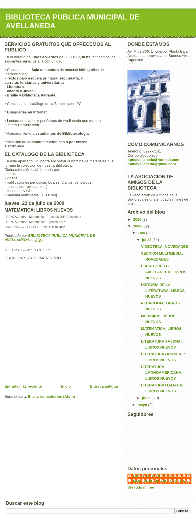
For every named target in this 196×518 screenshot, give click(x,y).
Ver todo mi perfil (142, 487)
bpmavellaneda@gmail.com (151, 164)
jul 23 (147, 240)
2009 (137, 226)
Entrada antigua (104, 386)
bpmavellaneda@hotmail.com (153, 160)
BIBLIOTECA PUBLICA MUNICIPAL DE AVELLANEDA (159, 478)
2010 (137, 219)
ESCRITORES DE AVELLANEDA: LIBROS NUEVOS (163, 272)
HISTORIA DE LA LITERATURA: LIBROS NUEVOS (163, 291)
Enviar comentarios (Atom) (51, 396)
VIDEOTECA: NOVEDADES (164, 246)
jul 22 (147, 398)
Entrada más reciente (23, 386)
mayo (143, 405)
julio (142, 233)
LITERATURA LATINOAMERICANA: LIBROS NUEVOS (161, 373)
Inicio (66, 386)
